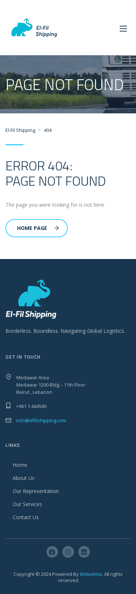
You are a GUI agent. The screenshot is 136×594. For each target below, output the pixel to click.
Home (20, 464)
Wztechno (91, 574)
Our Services (27, 504)
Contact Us (26, 517)
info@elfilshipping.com (41, 420)
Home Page (38, 228)
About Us (23, 477)
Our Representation (36, 491)
